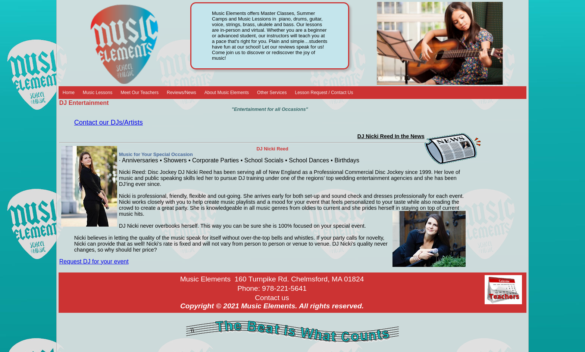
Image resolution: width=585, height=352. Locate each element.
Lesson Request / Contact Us (324, 92)
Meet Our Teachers (140, 92)
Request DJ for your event (94, 261)
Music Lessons (97, 92)
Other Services (272, 92)
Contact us (272, 298)
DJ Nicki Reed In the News (391, 136)
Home (69, 92)
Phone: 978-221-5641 (272, 288)
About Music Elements (226, 92)
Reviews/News (181, 92)
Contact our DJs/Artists (108, 122)
